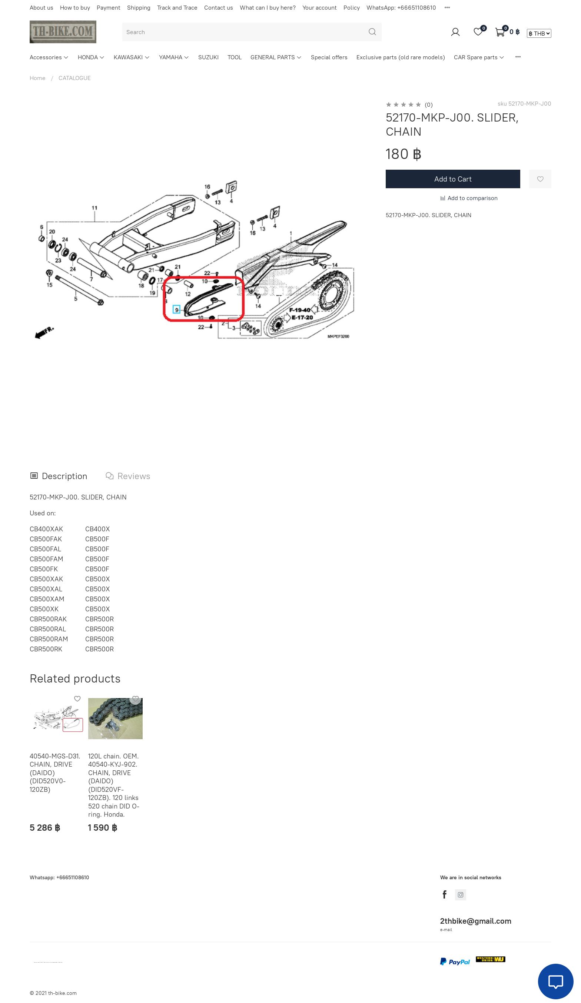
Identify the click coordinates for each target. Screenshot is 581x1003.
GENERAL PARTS (276, 57)
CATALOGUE (75, 78)
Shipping (138, 7)
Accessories (49, 57)
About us (41, 7)
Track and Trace (177, 7)
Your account (319, 7)
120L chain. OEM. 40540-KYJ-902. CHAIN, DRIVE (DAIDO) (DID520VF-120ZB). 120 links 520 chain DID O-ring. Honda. (113, 785)
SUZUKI (208, 57)
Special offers (329, 57)
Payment (108, 7)
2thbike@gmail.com (475, 921)
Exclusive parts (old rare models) (400, 57)
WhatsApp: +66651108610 (401, 7)
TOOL (235, 57)
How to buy (75, 7)
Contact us (218, 7)
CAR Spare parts (479, 57)
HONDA (91, 57)
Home (38, 78)
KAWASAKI (132, 57)
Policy (351, 7)
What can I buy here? (268, 7)
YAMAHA (174, 57)
